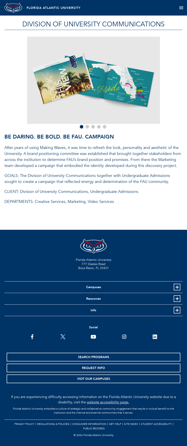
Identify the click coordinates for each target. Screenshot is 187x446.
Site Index (131, 424)
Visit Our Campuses (93, 379)
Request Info (93, 368)
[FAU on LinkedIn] (155, 336)
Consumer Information (89, 424)
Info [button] (93, 310)
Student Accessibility (156, 424)
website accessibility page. (108, 402)
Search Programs (93, 357)
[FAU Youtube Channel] (93, 336)
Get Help (115, 424)
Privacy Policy (24, 424)
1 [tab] (81, 127)
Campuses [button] (93, 287)
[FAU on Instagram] (124, 336)
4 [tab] (99, 127)
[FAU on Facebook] (32, 336)
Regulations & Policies (53, 424)
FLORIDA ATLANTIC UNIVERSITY (54, 8)
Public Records (94, 428)
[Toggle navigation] (181, 8)
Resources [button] (93, 299)
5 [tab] (104, 127)
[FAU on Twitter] (63, 336)
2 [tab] (87, 127)
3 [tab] (93, 127)
